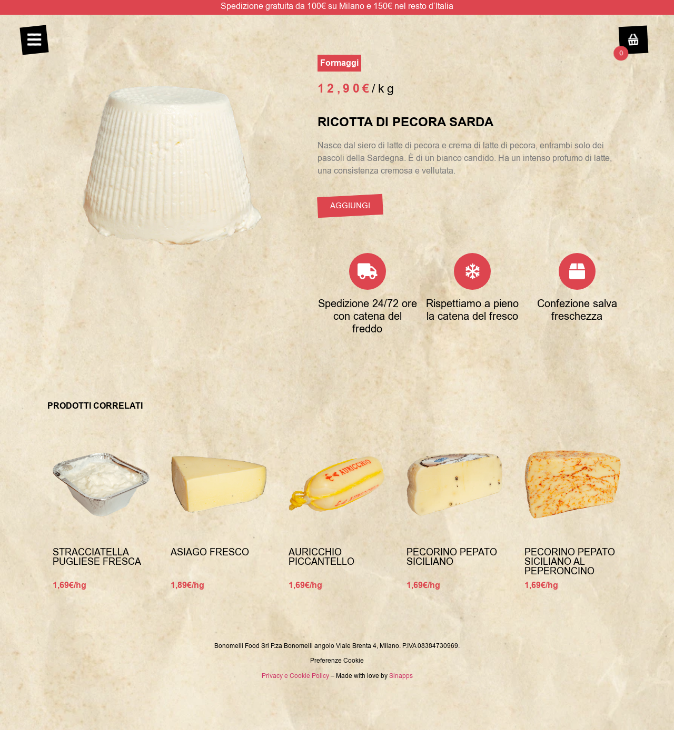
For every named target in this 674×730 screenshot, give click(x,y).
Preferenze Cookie (337, 660)
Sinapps (401, 676)
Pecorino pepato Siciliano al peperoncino (569, 561)
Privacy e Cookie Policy (295, 676)
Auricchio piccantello (321, 557)
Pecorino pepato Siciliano (452, 557)
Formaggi (339, 63)
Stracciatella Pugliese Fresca (97, 557)
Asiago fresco (210, 552)
